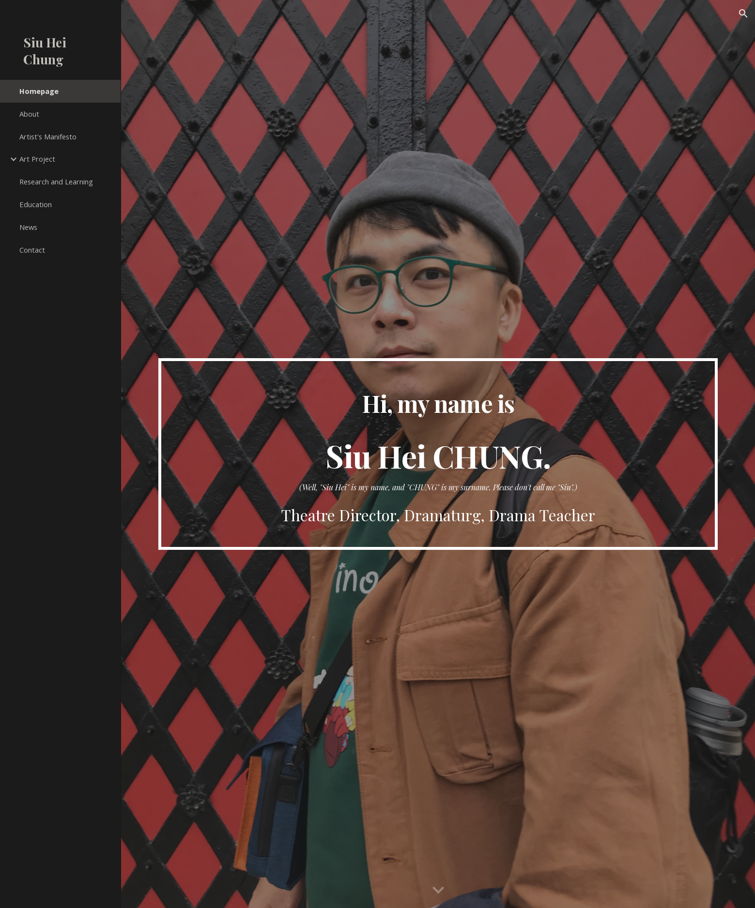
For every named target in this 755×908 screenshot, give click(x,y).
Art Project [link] (37, 159)
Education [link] (35, 204)
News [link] (28, 227)
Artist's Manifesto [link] (48, 136)
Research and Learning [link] (56, 181)
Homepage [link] (39, 91)
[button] (743, 13)
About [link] (29, 114)
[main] (437, 454)
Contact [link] (32, 250)
